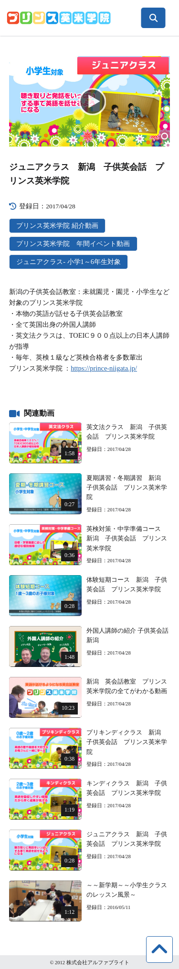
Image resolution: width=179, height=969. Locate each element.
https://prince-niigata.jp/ (104, 368)
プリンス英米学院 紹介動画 (57, 225)
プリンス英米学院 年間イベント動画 (73, 243)
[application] (89, 101)
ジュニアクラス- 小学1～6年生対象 (68, 261)
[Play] (90, 101)
